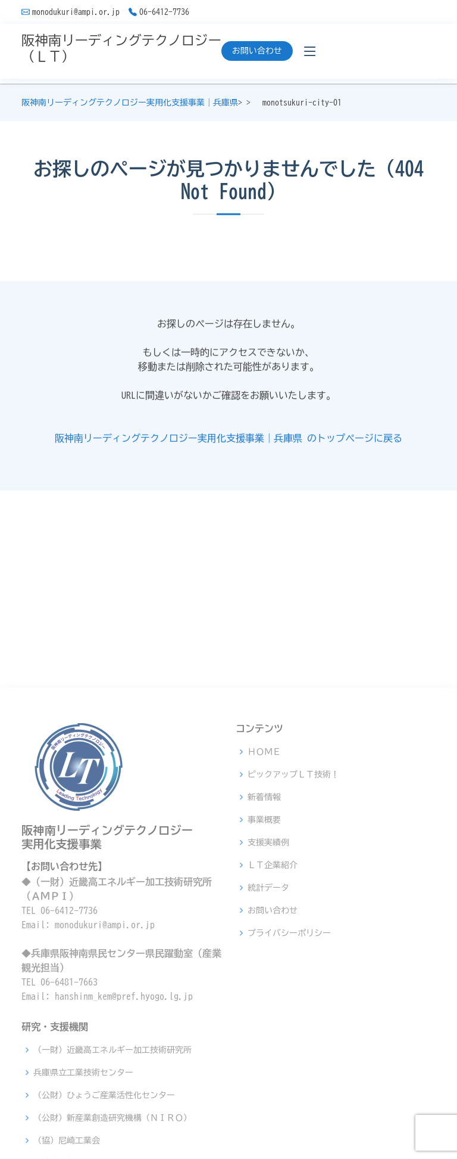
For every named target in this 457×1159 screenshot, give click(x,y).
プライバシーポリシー (289, 1084)
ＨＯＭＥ (264, 902)
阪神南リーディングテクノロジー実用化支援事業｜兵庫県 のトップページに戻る (228, 442)
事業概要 (264, 970)
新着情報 (264, 948)
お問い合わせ (257, 51)
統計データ (268, 1038)
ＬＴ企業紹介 (273, 1016)
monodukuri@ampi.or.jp (76, 12)
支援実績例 (268, 993)
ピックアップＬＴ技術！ (293, 925)
